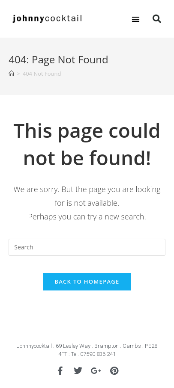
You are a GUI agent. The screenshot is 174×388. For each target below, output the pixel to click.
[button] (136, 19)
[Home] (11, 73)
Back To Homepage (86, 281)
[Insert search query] (87, 247)
